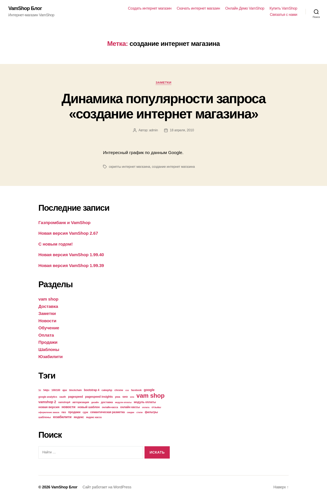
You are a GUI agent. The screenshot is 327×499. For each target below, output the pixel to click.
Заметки (163, 82)
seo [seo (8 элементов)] (125, 396)
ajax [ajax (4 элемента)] (64, 390)
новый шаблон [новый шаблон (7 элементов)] (89, 407)
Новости (47, 320)
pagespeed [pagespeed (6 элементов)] (75, 396)
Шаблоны (48, 349)
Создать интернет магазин (150, 8)
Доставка (48, 306)
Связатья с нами (283, 15)
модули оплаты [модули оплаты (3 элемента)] (123, 402)
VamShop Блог (25, 8)
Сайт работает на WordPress (107, 487)
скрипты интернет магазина (129, 166)
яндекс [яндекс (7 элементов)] (79, 417)
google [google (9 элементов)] (149, 390)
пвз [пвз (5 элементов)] (63, 412)
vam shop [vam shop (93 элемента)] (150, 395)
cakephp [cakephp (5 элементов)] (107, 390)
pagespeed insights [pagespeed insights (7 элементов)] (99, 396)
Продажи (47, 342)
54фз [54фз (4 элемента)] (46, 390)
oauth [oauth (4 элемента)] (62, 396)
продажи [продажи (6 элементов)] (74, 412)
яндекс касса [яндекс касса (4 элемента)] (94, 417)
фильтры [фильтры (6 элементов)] (151, 412)
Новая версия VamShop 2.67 (68, 233)
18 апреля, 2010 (182, 130)
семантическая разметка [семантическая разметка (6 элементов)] (107, 412)
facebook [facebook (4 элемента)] (136, 390)
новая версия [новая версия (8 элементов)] (48, 407)
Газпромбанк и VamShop (64, 222)
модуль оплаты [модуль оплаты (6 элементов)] (145, 402)
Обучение (48, 327)
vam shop (48, 299)
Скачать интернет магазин (198, 8)
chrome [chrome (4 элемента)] (118, 390)
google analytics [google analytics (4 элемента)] (47, 396)
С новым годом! (55, 244)
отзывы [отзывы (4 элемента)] (156, 407)
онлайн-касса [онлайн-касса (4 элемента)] (110, 407)
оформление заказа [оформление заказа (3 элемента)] (48, 412)
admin (153, 130)
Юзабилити (50, 356)
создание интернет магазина (173, 166)
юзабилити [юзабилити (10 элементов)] (62, 417)
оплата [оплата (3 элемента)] (145, 407)
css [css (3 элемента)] (127, 390)
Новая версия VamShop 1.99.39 (71, 265)
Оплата (46, 335)
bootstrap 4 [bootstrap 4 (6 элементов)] (91, 390)
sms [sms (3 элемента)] (132, 397)
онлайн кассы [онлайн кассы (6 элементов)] (130, 407)
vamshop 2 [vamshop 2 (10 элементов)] (47, 402)
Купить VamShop (283, 8)
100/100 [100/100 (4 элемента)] (56, 390)
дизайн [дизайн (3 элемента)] (95, 402)
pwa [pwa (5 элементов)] (117, 396)
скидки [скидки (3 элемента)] (130, 412)
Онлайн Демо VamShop (244, 8)
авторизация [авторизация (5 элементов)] (80, 402)
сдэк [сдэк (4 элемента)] (85, 412)
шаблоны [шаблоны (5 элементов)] (44, 417)
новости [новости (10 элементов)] (68, 407)
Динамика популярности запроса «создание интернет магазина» (163, 106)
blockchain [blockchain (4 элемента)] (75, 390)
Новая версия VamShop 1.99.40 (71, 254)
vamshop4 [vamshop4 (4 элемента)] (64, 402)
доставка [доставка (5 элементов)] (107, 402)
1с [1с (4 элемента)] (39, 390)
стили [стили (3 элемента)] (139, 412)
